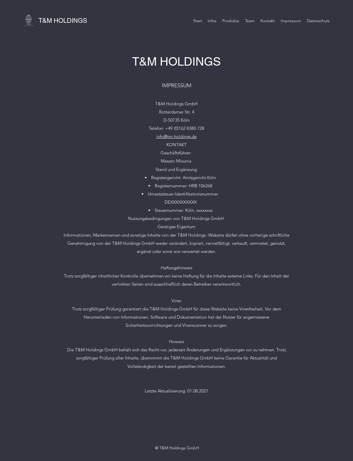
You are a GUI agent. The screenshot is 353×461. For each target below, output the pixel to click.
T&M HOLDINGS (63, 20)
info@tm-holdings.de (176, 136)
